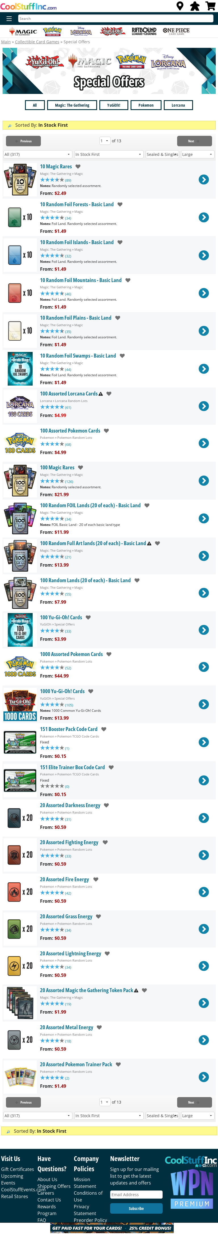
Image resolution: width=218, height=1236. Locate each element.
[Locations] (180, 8)
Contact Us (49, 1206)
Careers (45, 1199)
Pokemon (146, 105)
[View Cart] (211, 8)
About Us (47, 1186)
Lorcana (178, 105)
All (35, 105)
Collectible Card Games (37, 41)
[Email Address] (136, 1201)
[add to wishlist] (76, 166)
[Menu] (8, 19)
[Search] (115, 18)
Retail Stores (14, 1203)
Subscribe (136, 1214)
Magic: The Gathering (72, 105)
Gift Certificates (17, 1175)
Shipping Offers (54, 1192)
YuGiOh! (113, 105)
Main (6, 41)
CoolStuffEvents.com (23, 1196)
